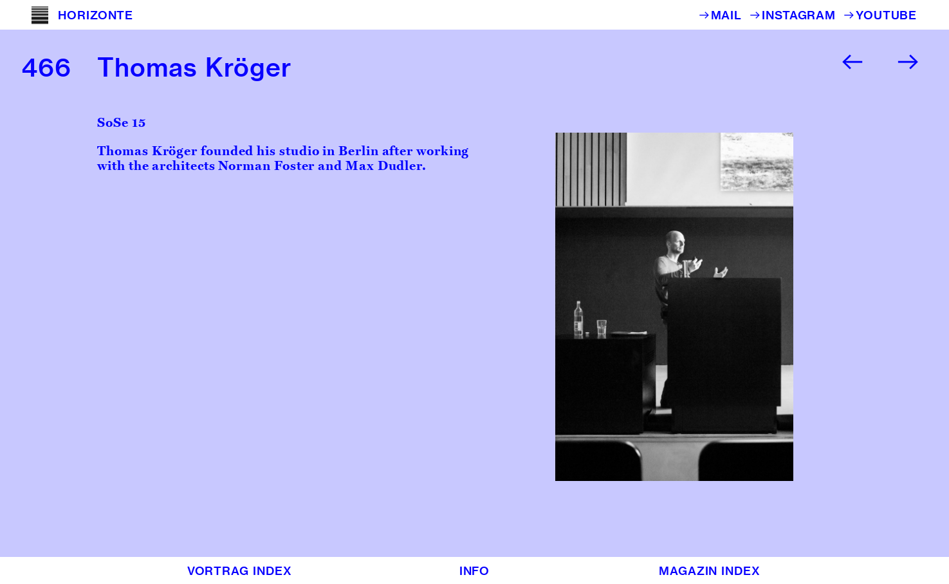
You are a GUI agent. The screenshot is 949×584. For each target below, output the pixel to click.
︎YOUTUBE (880, 15)
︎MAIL (723, 15)
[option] (741, 307)
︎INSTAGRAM (796, 15)
